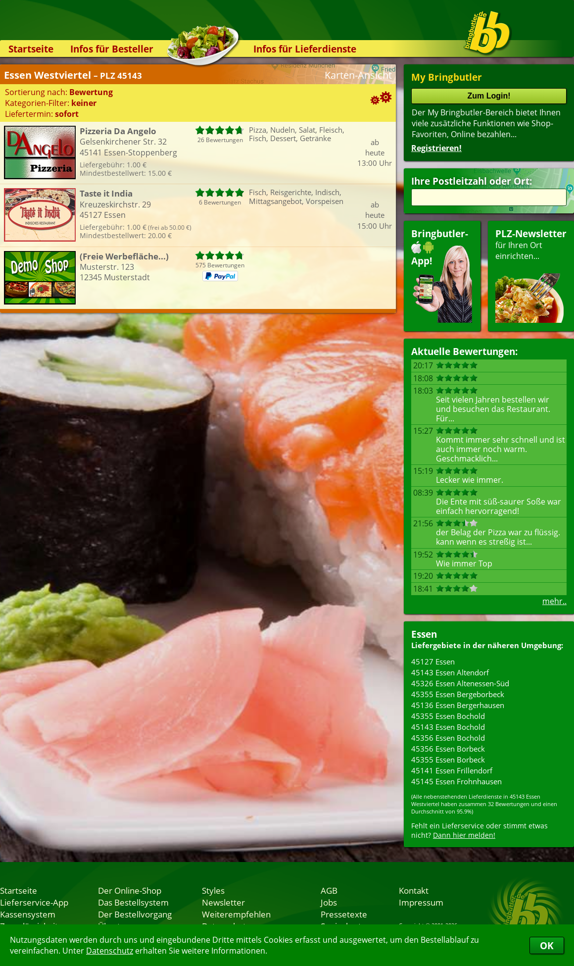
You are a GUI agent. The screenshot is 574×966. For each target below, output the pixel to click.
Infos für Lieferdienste (304, 49)
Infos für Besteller (111, 49)
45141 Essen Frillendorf (451, 770)
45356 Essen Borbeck (448, 749)
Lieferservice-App (34, 902)
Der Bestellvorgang (135, 914)
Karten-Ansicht (358, 75)
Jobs (329, 902)
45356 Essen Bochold (448, 738)
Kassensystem (27, 914)
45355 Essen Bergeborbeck (457, 694)
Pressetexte (344, 914)
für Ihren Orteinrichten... (531, 275)
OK (547, 945)
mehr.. (554, 601)
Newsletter (223, 902)
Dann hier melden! (464, 835)
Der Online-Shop (129, 890)
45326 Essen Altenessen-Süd (460, 683)
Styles (213, 890)
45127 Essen (433, 661)
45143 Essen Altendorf (450, 672)
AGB (329, 890)
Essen (424, 634)
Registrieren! (436, 148)
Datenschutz (109, 950)
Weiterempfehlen (236, 914)
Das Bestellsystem (133, 902)
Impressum (421, 902)
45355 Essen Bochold (448, 716)
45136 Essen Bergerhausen (457, 705)
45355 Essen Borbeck (448, 759)
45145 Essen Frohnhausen (456, 781)
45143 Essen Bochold (448, 727)
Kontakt (414, 890)
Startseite (30, 49)
